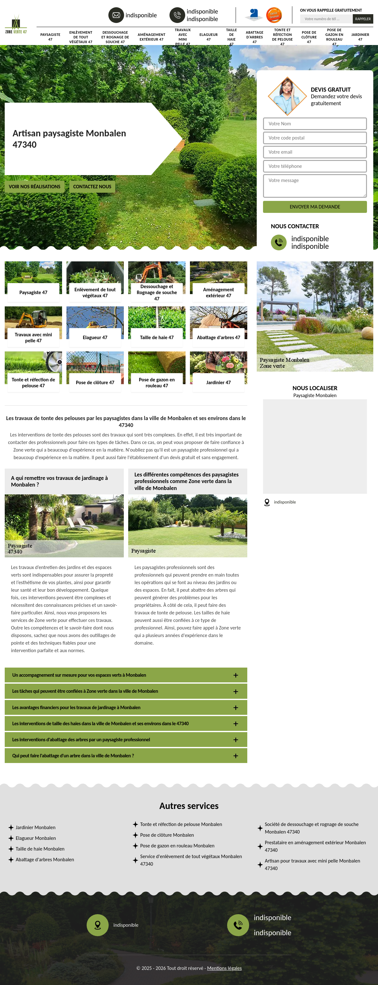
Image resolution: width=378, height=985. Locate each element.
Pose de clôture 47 (309, 37)
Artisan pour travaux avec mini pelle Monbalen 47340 (312, 864)
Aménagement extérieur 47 (151, 37)
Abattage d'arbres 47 (255, 37)
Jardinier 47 (360, 37)
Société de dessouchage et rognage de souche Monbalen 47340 (312, 828)
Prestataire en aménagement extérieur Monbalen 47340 (315, 846)
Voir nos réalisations (34, 187)
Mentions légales (224, 968)
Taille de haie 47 (231, 37)
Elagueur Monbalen (36, 838)
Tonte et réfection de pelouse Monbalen (181, 824)
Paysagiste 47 (50, 37)
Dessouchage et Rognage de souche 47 (115, 37)
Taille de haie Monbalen (40, 849)
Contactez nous (92, 187)
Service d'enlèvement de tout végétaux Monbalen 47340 (191, 860)
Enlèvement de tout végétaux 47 (80, 37)
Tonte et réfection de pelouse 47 (282, 37)
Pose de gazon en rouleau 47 (334, 37)
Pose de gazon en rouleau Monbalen (177, 846)
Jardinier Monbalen (35, 827)
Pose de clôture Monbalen (167, 835)
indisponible (141, 15)
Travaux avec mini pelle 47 (183, 37)
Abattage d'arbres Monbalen (45, 860)
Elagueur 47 (209, 37)
